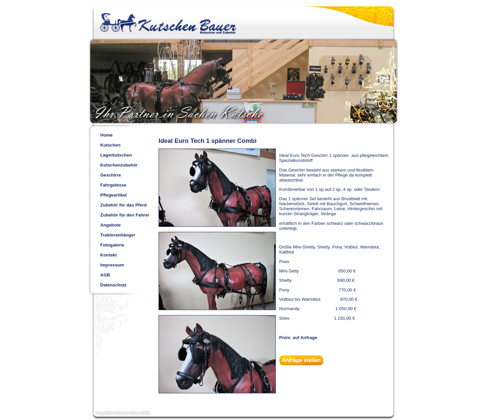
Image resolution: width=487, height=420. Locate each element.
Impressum (112, 264)
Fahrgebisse (113, 185)
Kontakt (108, 254)
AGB (105, 274)
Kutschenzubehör (119, 165)
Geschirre (110, 175)
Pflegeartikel (113, 195)
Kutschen (110, 145)
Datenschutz (113, 284)
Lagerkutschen (116, 155)
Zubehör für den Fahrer (124, 214)
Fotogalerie (112, 244)
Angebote (110, 224)
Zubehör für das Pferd (123, 205)
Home (106, 135)
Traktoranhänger (117, 234)
